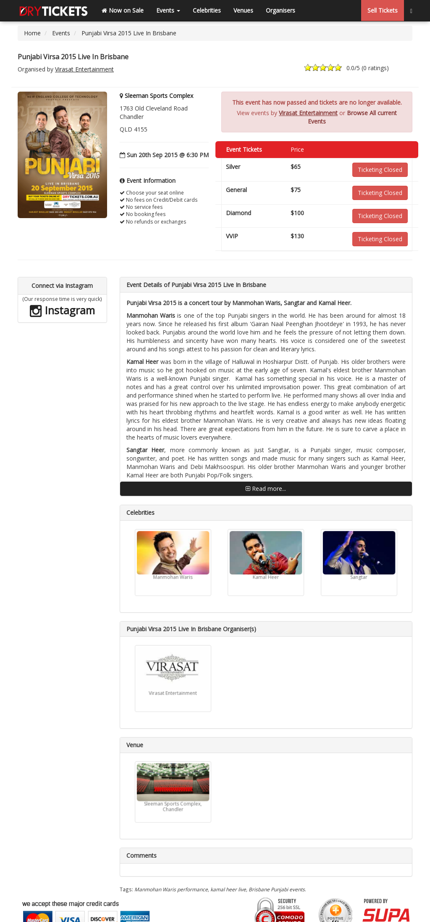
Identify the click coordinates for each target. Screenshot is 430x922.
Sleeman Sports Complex (159, 96)
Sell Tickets (382, 10)
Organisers (280, 10)
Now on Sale (123, 10)
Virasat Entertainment (84, 69)
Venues (243, 10)
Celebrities (207, 10)
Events (168, 10)
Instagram (62, 310)
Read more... (266, 489)
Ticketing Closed (380, 170)
